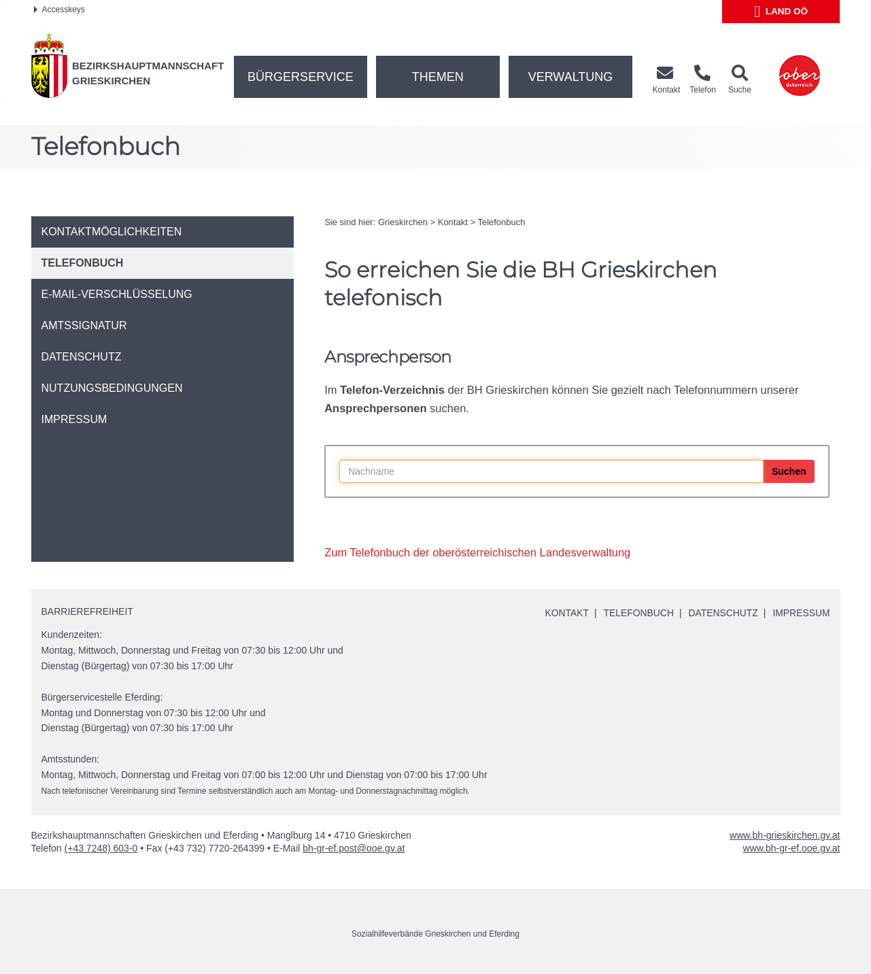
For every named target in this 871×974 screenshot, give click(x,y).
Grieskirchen (403, 222)
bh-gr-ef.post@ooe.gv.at (354, 848)
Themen (438, 77)
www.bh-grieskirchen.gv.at (785, 835)
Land (781, 11)
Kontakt (453, 222)
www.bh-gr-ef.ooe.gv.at (791, 848)
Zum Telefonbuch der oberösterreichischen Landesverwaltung (477, 552)
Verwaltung (570, 77)
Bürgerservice (300, 77)
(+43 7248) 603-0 (101, 848)
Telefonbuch (501, 222)
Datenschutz (722, 612)
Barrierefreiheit (87, 611)
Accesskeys (59, 9)
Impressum (801, 612)
